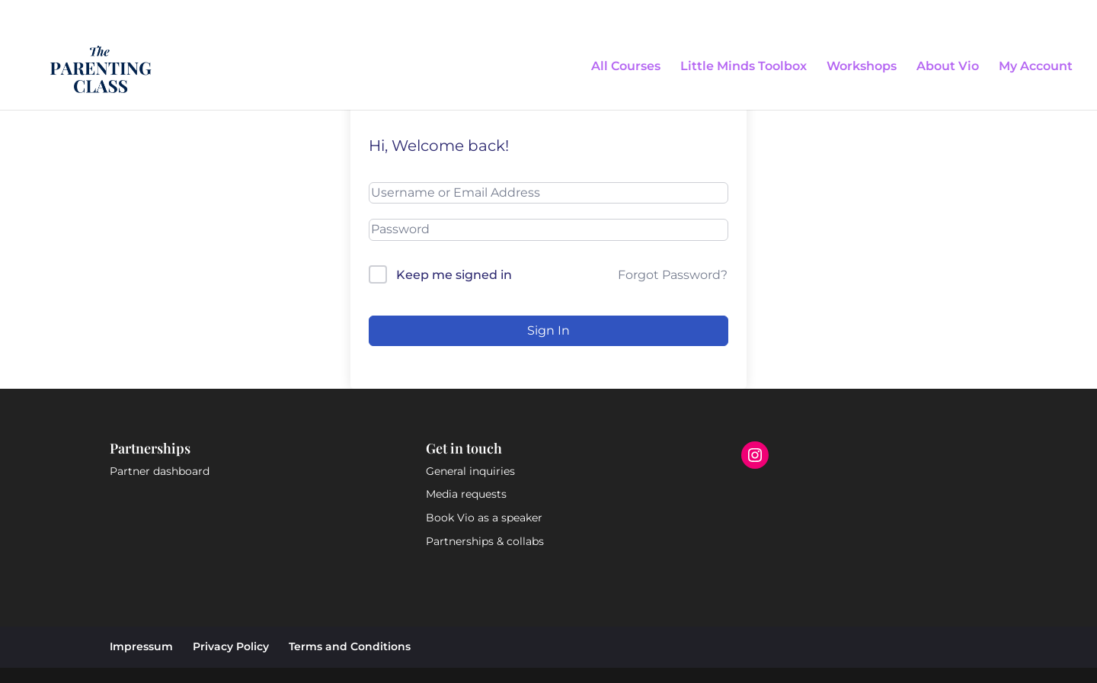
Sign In (548, 330)
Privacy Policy (231, 646)
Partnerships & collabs (485, 541)
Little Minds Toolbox (743, 67)
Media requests (466, 494)
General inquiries (470, 471)
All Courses (625, 67)
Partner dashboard (159, 471)
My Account (1036, 67)
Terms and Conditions (350, 646)
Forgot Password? (673, 275)
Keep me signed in (454, 275)
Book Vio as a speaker (484, 517)
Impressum (141, 646)
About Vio (947, 67)
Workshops (862, 67)
